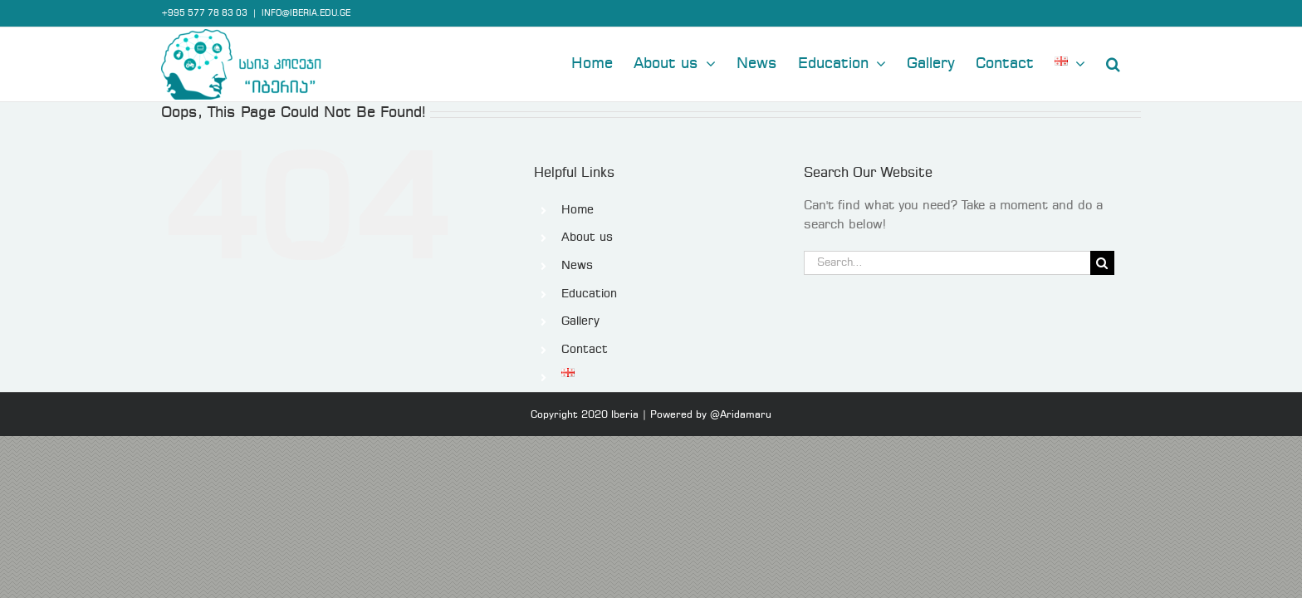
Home (577, 210)
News (577, 266)
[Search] (1102, 263)
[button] (1134, 62)
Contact (584, 349)
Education (589, 294)
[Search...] (946, 263)
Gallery (580, 321)
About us (587, 237)
